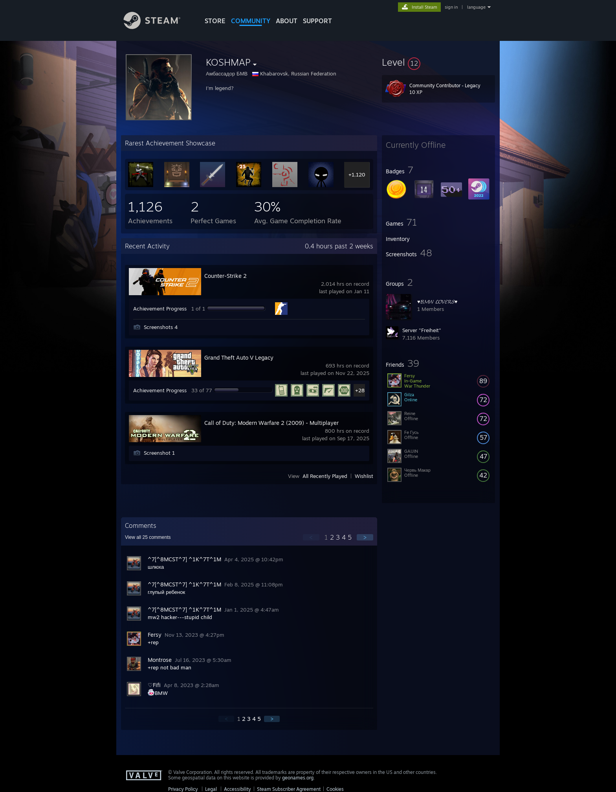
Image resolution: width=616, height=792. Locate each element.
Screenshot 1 (159, 453)
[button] (438, 62)
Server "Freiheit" (421, 330)
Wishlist (364, 476)
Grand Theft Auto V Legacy (238, 357)
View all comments (148, 537)
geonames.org (298, 778)
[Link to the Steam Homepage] (157, 27)
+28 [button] (360, 390)
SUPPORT (317, 21)
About (286, 21)
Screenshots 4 (161, 327)
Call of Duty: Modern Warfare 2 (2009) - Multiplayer (271, 422)
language (476, 7)
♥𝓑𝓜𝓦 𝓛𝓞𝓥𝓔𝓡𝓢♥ (437, 301)
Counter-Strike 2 (225, 275)
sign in (451, 7)
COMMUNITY (250, 21)
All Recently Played (324, 476)
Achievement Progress (160, 308)
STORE (215, 21)
